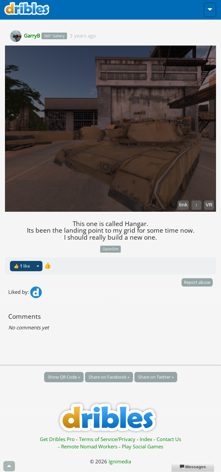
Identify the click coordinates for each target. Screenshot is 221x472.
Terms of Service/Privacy (107, 439)
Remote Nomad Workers (90, 446)
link (183, 204)
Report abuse (197, 282)
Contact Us (169, 439)
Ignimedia (120, 461)
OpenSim (110, 248)
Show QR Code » (64, 377)
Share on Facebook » (109, 377)
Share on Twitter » (156, 377)
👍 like (22, 266)
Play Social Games (142, 446)
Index (146, 439)
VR (209, 204)
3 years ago (83, 35)
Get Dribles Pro (58, 439)
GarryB (32, 35)
